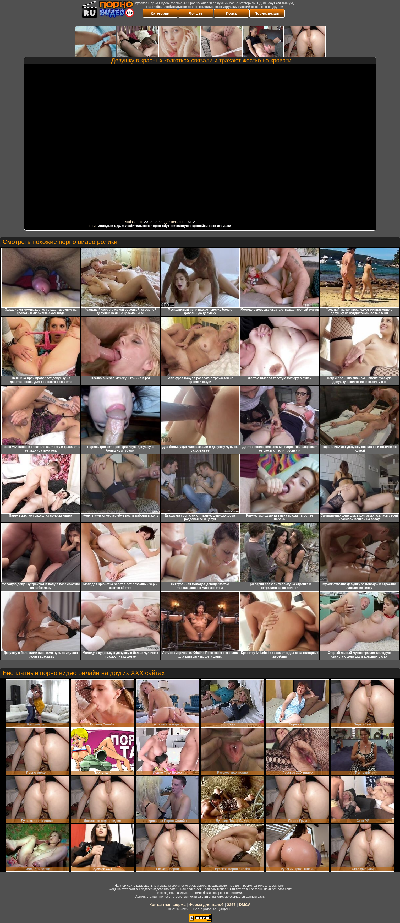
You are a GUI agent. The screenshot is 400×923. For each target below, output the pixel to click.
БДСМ (119, 226)
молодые (105, 226)
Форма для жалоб (206, 904)
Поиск (231, 13)
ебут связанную (175, 226)
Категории (160, 13)
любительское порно (143, 226)
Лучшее (196, 13)
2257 (231, 904)
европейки (199, 226)
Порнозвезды (267, 13)
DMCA (245, 904)
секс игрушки (220, 226)
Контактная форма (167, 904)
